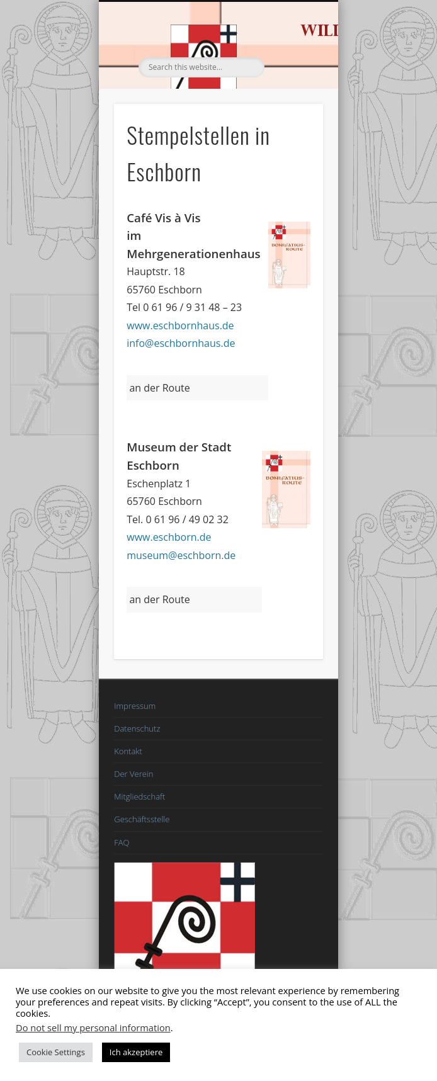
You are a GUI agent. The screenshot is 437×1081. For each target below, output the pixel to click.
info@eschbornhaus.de (181, 343)
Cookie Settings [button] (55, 1052)
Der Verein (133, 773)
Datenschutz (137, 728)
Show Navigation (292, 113)
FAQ (121, 842)
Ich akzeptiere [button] (136, 1052)
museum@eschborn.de (181, 555)
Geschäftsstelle (141, 819)
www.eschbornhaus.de (180, 325)
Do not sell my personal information (93, 1027)
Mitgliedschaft (139, 796)
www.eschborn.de (169, 537)
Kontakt (128, 751)
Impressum (135, 705)
